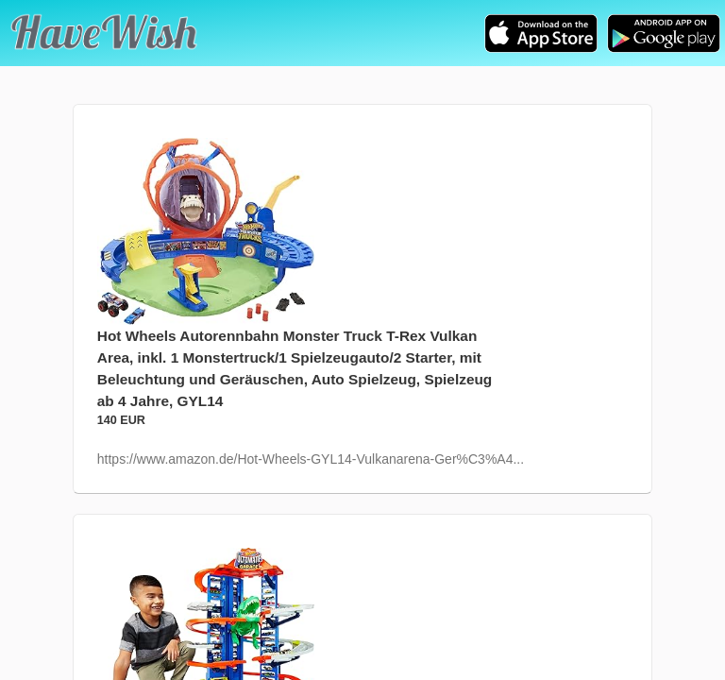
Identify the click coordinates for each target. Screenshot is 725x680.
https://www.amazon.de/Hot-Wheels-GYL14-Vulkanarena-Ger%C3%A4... (310, 459)
